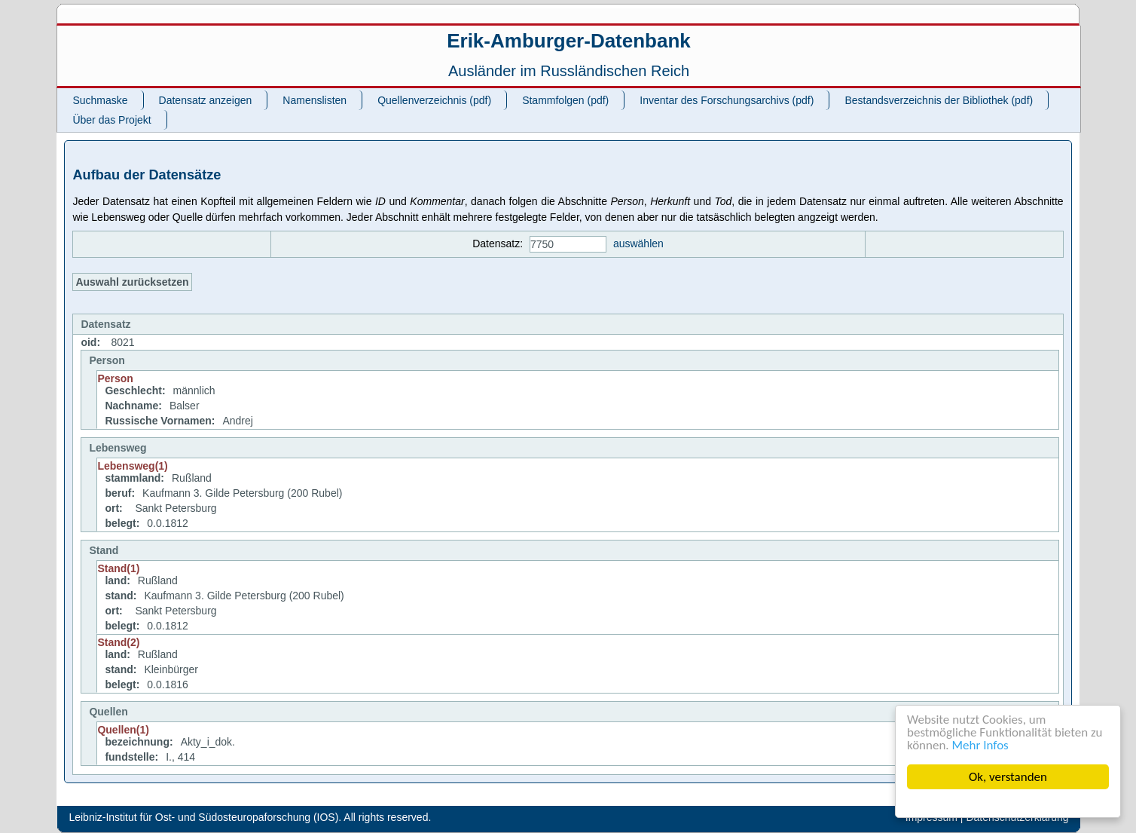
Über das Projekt (111, 120)
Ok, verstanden (1008, 777)
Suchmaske (99, 100)
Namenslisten (314, 100)
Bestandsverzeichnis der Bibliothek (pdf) (938, 100)
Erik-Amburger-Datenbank (569, 40)
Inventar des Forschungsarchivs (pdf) (727, 100)
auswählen (638, 243)
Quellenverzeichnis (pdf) (434, 100)
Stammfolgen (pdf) (565, 100)
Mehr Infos (980, 745)
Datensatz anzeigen (205, 100)
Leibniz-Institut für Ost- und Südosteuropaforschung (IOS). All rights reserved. (250, 817)
